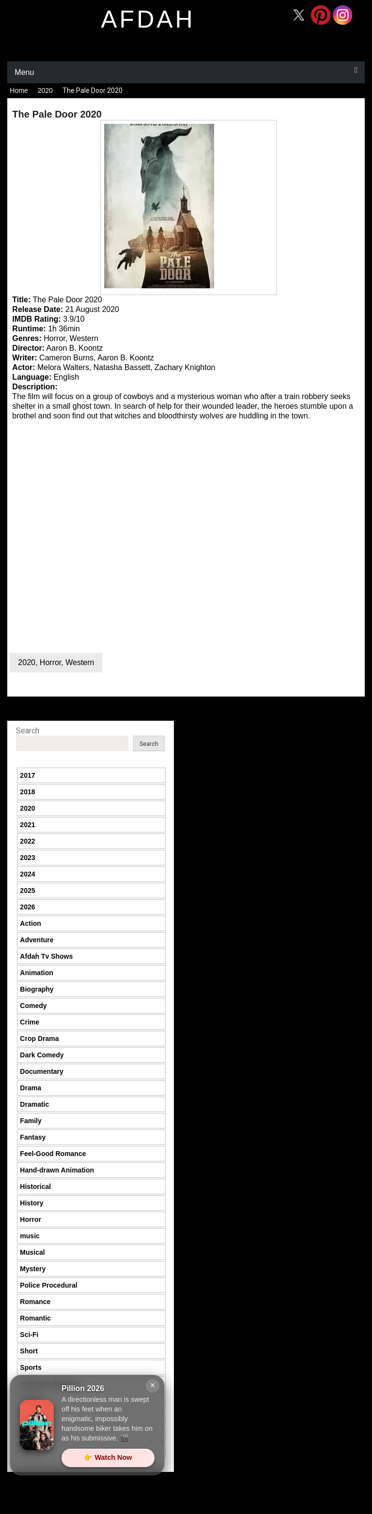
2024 (27, 874)
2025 (27, 890)
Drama (30, 1088)
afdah (148, 19)
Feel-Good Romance (53, 1154)
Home (19, 90)
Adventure (36, 940)
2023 (27, 857)
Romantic (35, 1318)
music (29, 1236)
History (31, 1203)
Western (79, 662)
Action (30, 923)
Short (29, 1351)
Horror (50, 662)
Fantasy (33, 1137)
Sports (30, 1367)
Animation (36, 973)
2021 (27, 825)
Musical (32, 1252)
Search (27, 730)
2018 (27, 792)
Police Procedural (48, 1285)
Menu (24, 72)
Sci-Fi (29, 1334)
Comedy (33, 1005)
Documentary (41, 1071)
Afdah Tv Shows (46, 956)
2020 (45, 90)
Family (30, 1121)
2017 (27, 775)
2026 (27, 907)
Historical (35, 1186)
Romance (35, 1302)
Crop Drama (39, 1038)
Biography (36, 989)
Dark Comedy (41, 1055)
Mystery (33, 1269)
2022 (27, 841)
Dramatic (34, 1104)
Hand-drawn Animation (57, 1170)
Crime (29, 1022)
